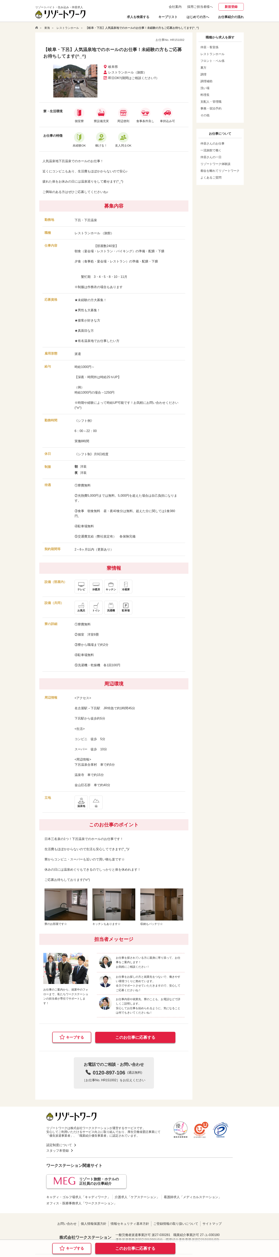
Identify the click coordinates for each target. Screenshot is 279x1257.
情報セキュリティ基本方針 (130, 1223)
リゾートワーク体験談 (215, 164)
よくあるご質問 (210, 177)
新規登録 (231, 6)
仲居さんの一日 (210, 157)
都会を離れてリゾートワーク (220, 170)
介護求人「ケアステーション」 (137, 1197)
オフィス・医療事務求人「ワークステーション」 (81, 1203)
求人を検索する (138, 17)
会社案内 (175, 6)
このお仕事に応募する (135, 1037)
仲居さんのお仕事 (212, 143)
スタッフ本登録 (57, 1150)
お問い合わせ (67, 1223)
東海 (47, 27)
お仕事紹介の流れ (231, 17)
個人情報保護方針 (93, 1223)
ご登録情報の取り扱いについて (175, 1223)
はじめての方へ (198, 17)
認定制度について (59, 1145)
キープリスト (168, 17)
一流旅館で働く (210, 150)
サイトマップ (212, 1223)
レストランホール (68, 27)
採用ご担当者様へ (200, 6)
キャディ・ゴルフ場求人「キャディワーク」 (78, 1197)
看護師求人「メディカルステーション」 (192, 1197)
